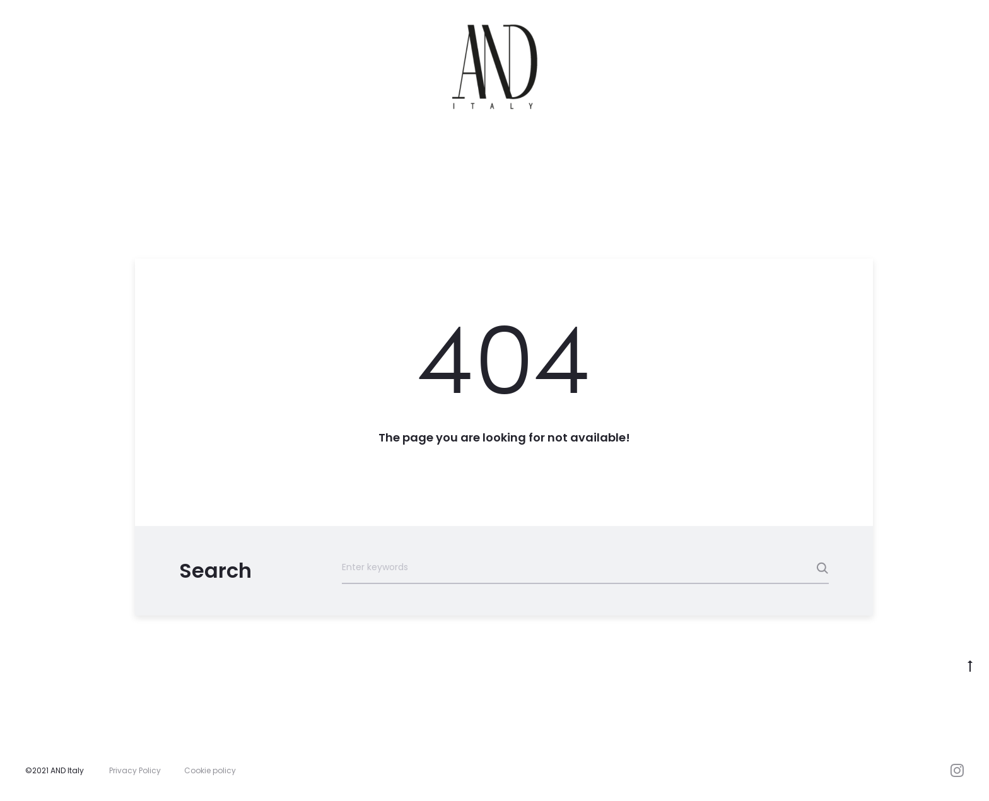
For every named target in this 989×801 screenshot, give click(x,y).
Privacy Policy (135, 770)
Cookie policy (210, 770)
